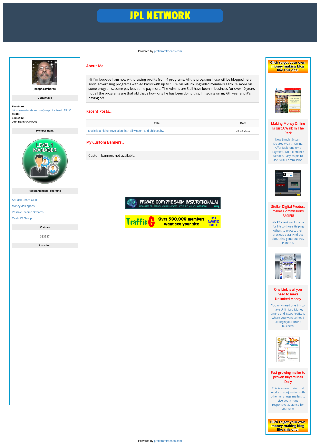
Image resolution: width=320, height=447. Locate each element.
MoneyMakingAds (23, 206)
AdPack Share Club (24, 200)
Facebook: (18, 106)
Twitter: (16, 114)
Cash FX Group (22, 218)
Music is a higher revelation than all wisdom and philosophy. (126, 130)
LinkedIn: (18, 117)
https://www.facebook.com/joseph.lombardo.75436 (41, 110)
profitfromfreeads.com (168, 51)
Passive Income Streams (27, 212)
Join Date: (18, 121)
